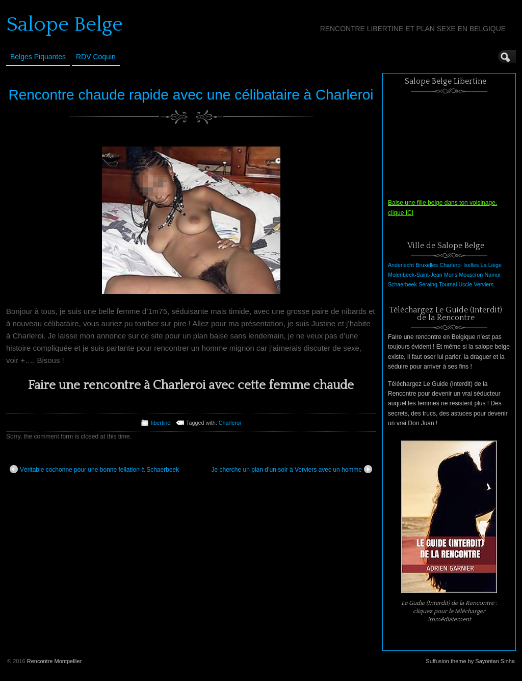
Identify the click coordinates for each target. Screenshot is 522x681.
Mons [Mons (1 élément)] (450, 275)
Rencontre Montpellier (54, 661)
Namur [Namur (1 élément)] (493, 275)
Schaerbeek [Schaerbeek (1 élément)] (402, 284)
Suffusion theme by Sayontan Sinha (470, 661)
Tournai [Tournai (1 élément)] (448, 284)
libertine (160, 423)
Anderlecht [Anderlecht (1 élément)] (401, 265)
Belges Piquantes (38, 57)
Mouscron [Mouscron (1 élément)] (471, 275)
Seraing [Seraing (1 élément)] (428, 284)
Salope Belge (64, 24)
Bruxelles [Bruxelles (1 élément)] (426, 265)
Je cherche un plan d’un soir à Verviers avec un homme (292, 469)
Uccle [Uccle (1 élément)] (466, 284)
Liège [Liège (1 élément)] (495, 265)
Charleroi (230, 423)
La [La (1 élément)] (484, 265)
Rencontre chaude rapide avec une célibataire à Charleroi (191, 95)
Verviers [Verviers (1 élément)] (484, 284)
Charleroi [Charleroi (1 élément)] (450, 265)
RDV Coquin (96, 57)
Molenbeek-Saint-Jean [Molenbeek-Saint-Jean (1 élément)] (415, 275)
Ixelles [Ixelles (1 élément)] (471, 265)
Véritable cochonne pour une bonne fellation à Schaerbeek (94, 469)
